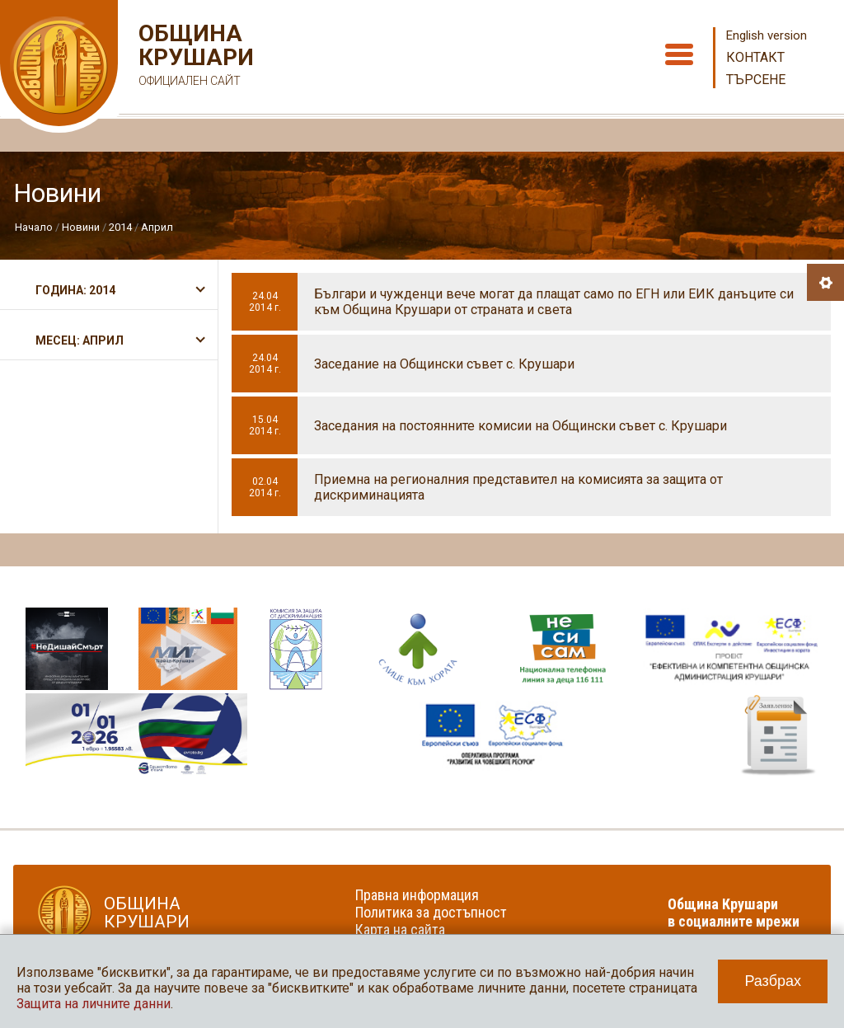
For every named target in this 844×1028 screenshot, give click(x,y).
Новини (81, 227)
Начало (34, 227)
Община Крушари (194, 57)
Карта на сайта (400, 929)
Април (157, 227)
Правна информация (417, 895)
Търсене (755, 79)
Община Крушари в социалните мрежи (733, 912)
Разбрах (772, 981)
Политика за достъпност (431, 912)
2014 (120, 227)
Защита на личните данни (93, 1004)
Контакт (755, 57)
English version (766, 35)
